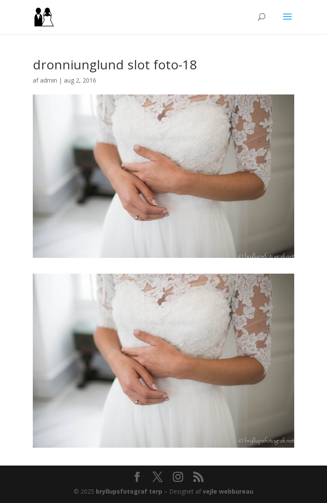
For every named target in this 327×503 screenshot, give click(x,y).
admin (48, 80)
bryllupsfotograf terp (129, 491)
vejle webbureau (228, 491)
